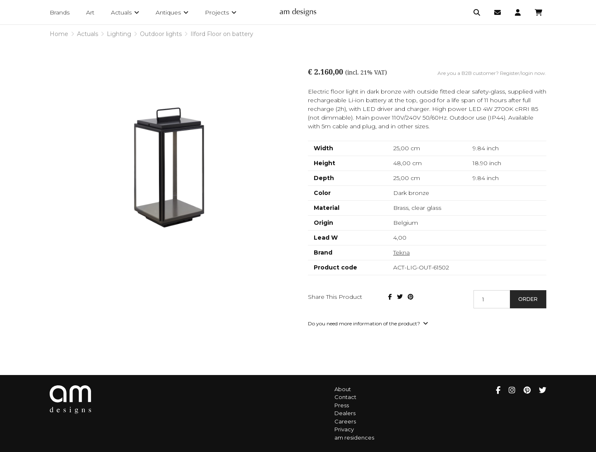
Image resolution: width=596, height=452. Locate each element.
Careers (345, 421)
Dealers (345, 413)
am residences (354, 437)
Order (528, 299)
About (342, 389)
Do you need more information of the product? (368, 323)
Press (341, 405)
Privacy (344, 429)
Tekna (401, 252)
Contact (345, 397)
